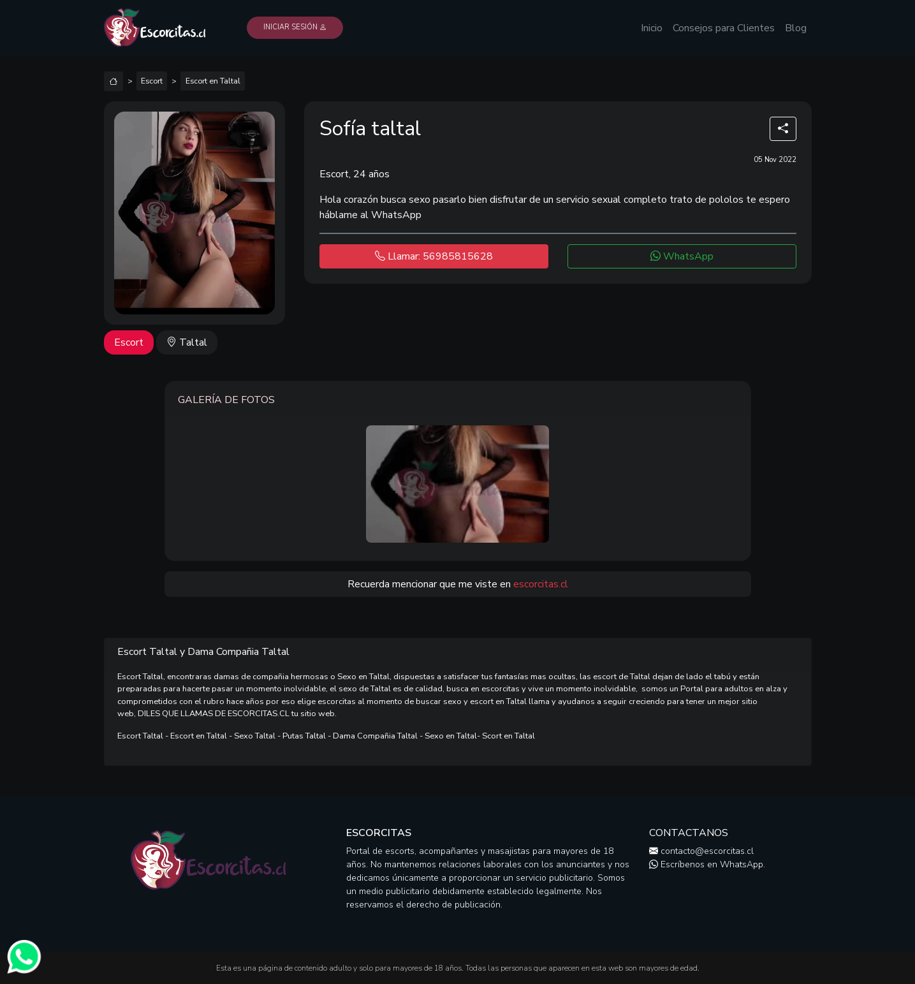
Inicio (651, 28)
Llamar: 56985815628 (434, 256)
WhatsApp (682, 256)
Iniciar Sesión (294, 27)
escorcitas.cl (540, 584)
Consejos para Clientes (724, 28)
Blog (796, 28)
